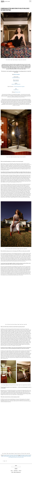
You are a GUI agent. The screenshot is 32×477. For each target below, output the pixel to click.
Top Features (11, 455)
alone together (23, 455)
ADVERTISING (16, 470)
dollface (2, 456)
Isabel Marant (20, 456)
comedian (29, 455)
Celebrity (5, 455)
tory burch (19, 457)
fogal (13, 456)
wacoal (22, 457)
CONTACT (20, 470)
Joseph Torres (16, 89)
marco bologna (11, 457)
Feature (8, 455)
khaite (23, 456)
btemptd (26, 455)
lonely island (29, 456)
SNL (17, 457)
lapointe (25, 456)
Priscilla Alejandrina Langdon (19, 86)
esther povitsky (6, 456)
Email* (16, 466)
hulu (16, 456)
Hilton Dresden (17, 74)
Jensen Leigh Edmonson (16, 84)
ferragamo (10, 456)
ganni (15, 456)
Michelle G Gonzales (16, 77)
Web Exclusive (16, 455)
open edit (14, 457)
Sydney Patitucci (16, 81)
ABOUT (12, 470)
